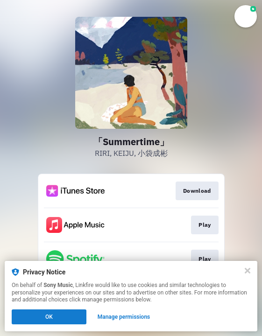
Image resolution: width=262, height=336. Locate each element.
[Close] (247, 270)
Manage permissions (124, 317)
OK (49, 317)
